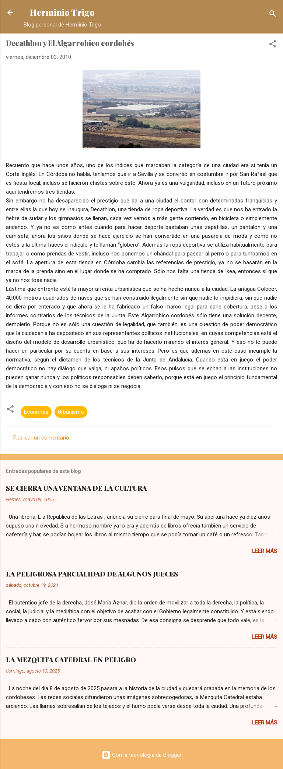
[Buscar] (272, 15)
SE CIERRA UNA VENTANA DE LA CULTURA (76, 488)
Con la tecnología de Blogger (142, 755)
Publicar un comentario (41, 437)
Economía (36, 412)
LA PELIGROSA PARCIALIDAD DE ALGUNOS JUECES (92, 573)
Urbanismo (71, 412)
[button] (272, 45)
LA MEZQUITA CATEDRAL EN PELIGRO (71, 659)
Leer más (264, 551)
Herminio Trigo (62, 12)
